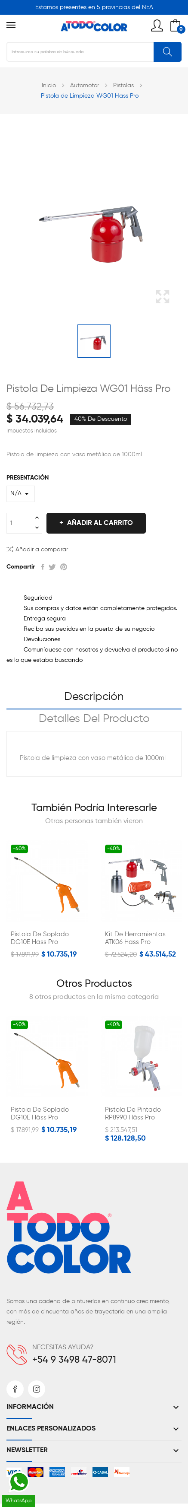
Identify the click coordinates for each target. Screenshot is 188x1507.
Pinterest (63, 566)
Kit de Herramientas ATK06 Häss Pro (135, 938)
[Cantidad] (19, 523)
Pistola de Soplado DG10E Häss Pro (40, 938)
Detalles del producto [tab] (94, 719)
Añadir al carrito (99, 523)
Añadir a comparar (37, 549)
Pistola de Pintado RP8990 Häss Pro (133, 1113)
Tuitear (52, 566)
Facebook (15, 1389)
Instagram (36, 1389)
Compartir (42, 566)
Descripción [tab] (94, 697)
